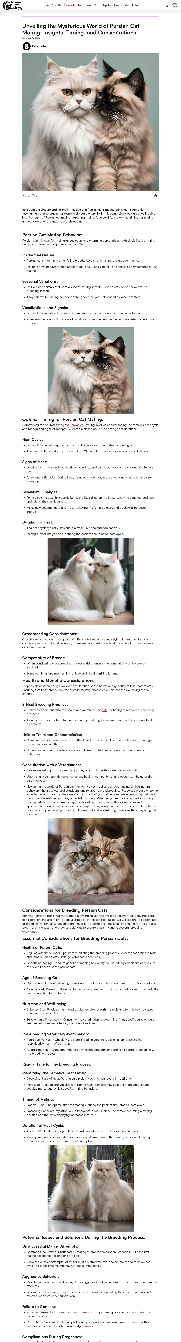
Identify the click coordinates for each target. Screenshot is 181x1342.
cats (104, 710)
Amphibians (84, 5)
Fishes (135, 5)
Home (45, 5)
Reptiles (106, 5)
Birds (97, 5)
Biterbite (56, 5)
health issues (80, 1312)
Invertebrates (121, 5)
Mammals (69, 5)
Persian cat (77, 425)
